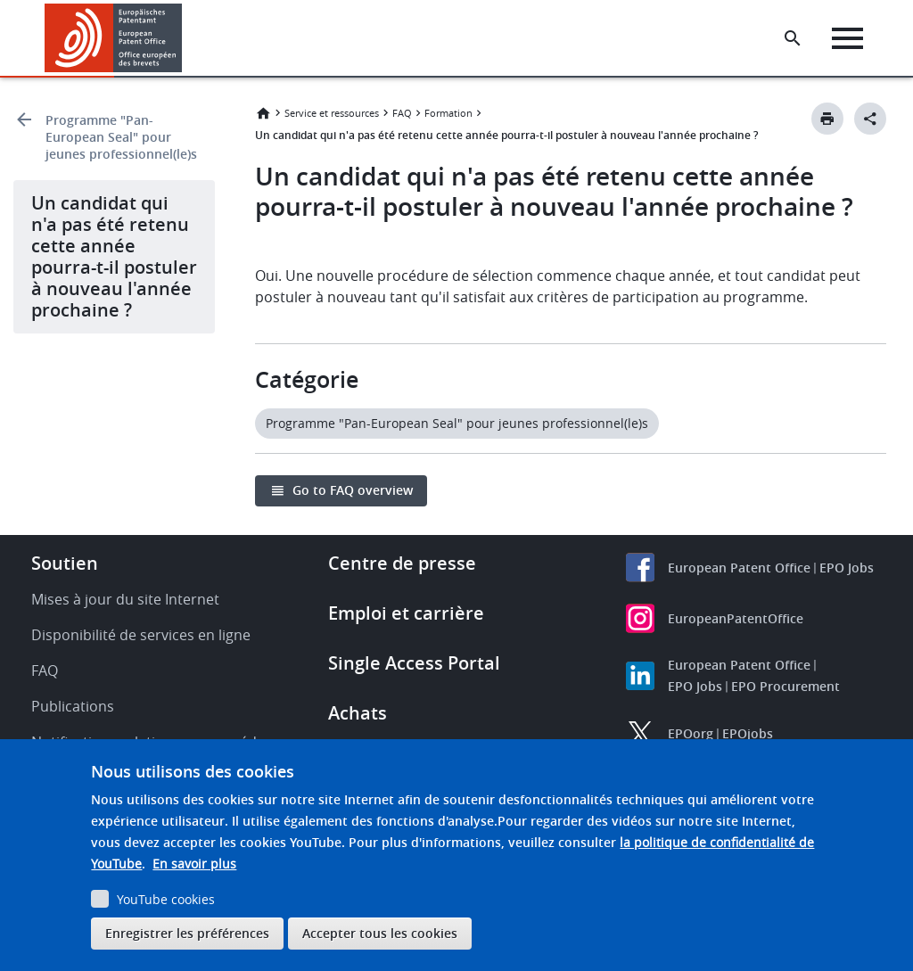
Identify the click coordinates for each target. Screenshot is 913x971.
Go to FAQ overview (352, 489)
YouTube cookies (166, 899)
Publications (72, 706)
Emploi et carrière (406, 613)
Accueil (263, 113)
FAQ (402, 112)
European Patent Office (739, 567)
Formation (448, 112)
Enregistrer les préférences (187, 933)
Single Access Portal (414, 663)
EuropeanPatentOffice (735, 618)
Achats (357, 713)
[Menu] (847, 38)
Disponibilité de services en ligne (141, 635)
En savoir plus (194, 863)
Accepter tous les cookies (379, 933)
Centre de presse (402, 563)
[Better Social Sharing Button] (870, 119)
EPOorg (690, 733)
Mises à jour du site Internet (125, 599)
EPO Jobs (846, 567)
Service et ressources (331, 112)
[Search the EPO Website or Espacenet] (793, 38)
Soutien (64, 563)
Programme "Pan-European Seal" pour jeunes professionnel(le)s (121, 136)
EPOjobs (747, 733)
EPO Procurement (785, 686)
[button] (185, 38)
